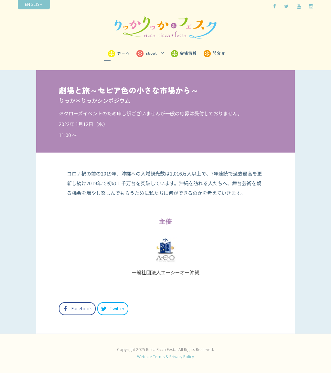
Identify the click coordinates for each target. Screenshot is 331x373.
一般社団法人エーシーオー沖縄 (165, 272)
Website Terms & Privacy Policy (165, 356)
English (34, 4)
